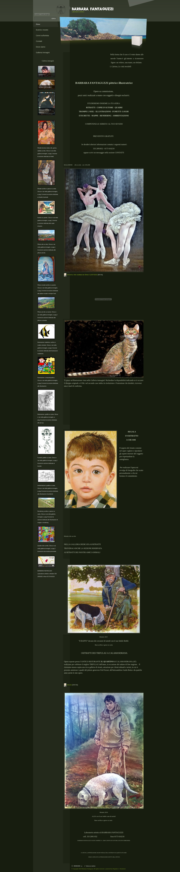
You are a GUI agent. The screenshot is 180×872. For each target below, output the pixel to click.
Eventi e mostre (42, 30)
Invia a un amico (90, 866)
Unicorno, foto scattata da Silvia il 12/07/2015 (82, 275)
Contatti (39, 41)
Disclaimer (123, 869)
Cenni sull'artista (42, 35)
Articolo (69, 685)
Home (38, 24)
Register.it (115, 869)
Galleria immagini (43, 52)
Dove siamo (40, 47)
